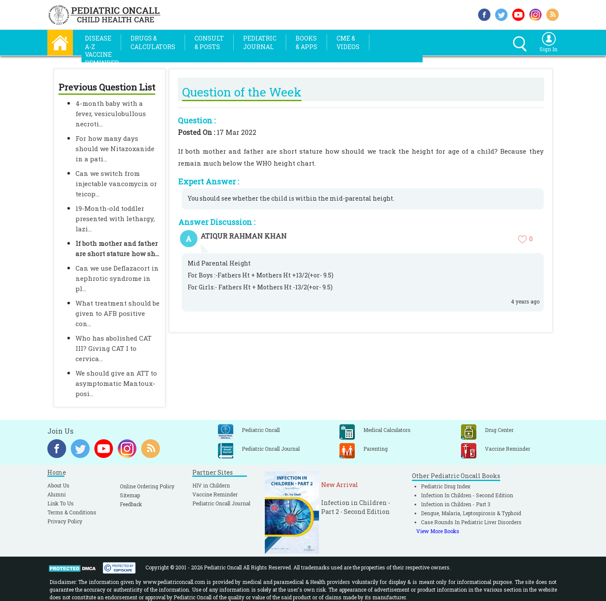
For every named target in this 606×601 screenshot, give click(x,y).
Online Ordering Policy (147, 486)
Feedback (131, 504)
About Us (58, 485)
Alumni (56, 494)
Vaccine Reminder (215, 494)
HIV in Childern (211, 485)
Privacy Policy (64, 521)
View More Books (437, 531)
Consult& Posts (209, 42)
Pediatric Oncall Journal (221, 503)
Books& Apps (306, 42)
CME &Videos (348, 42)
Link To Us (60, 503)
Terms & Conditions (71, 512)
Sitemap (130, 495)
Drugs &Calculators (152, 42)
